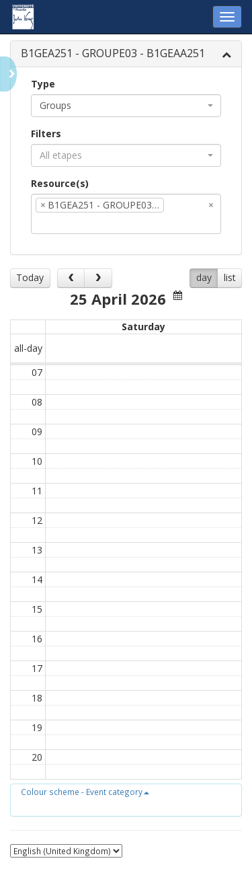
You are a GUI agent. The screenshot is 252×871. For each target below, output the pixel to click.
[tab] (126, 54)
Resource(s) (60, 183)
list (230, 277)
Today (30, 277)
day (204, 277)
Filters (46, 133)
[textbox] (187, 222)
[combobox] (126, 105)
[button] (85, 791)
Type (43, 83)
